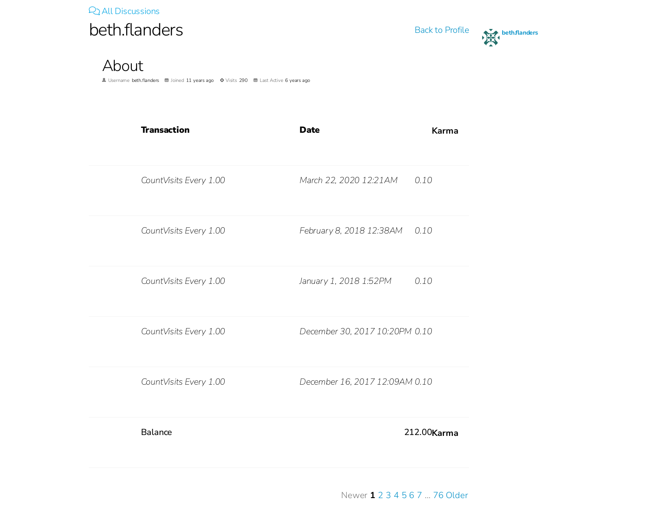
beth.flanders (520, 32)
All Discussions (124, 11)
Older (457, 495)
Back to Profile (442, 30)
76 (438, 495)
